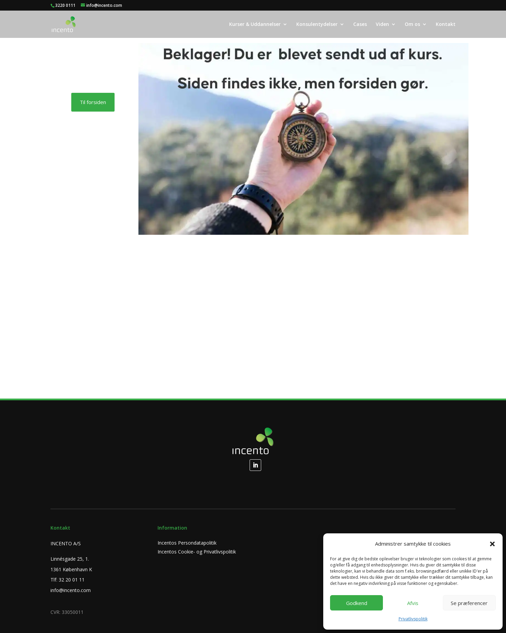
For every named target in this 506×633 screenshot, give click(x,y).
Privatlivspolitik (413, 619)
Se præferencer (469, 603)
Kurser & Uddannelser (255, 24)
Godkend (356, 603)
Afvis (412, 603)
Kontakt (446, 24)
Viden (382, 24)
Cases (360, 24)
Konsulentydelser (317, 24)
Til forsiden (93, 102)
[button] (492, 544)
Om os (412, 24)
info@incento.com (70, 590)
